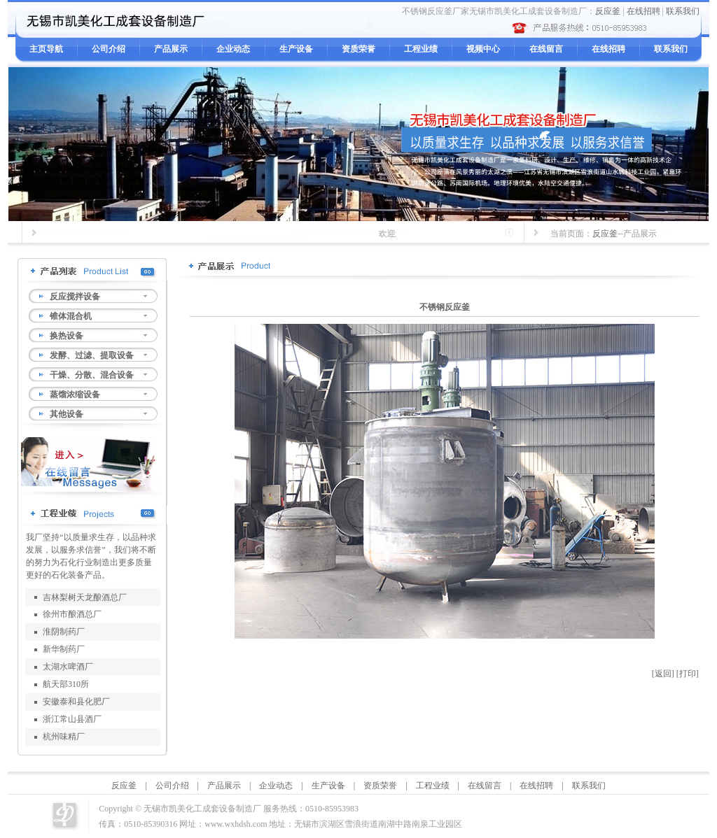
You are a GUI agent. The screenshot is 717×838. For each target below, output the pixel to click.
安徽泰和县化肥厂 (76, 701)
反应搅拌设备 (75, 296)
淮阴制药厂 (64, 632)
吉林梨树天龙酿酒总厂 (85, 597)
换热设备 (66, 336)
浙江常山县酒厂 (72, 719)
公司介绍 (108, 49)
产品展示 (171, 49)
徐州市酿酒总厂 (72, 614)
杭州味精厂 (64, 736)
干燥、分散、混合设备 (92, 375)
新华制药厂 (64, 649)
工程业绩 (421, 49)
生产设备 (296, 49)
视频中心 (483, 49)
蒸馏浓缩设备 (75, 394)
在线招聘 (643, 11)
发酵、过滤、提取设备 (92, 355)
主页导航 (46, 49)
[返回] (663, 674)
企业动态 (233, 49)
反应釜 (607, 11)
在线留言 (546, 49)
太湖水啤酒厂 (68, 667)
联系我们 (682, 11)
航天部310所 (66, 684)
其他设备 (66, 414)
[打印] (687, 674)
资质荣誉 (358, 49)
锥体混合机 (71, 316)
